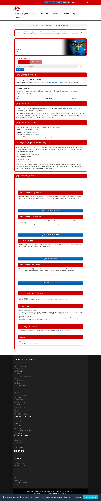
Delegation (18, 423)
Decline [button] (78, 497)
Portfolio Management (21, 395)
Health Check (18, 400)
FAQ (15, 478)
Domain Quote (19, 381)
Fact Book (17, 421)
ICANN (78, 196)
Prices (34, 14)
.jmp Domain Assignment (50, 211)
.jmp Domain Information (50, 235)
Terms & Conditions (21, 414)
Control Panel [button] (49, 2)
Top (15, 475)
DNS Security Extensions (22, 431)
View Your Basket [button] (63, 2)
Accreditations (19, 445)
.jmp (17, 96)
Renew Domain (19, 465)
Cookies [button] (67, 497)
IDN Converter (19, 373)
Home (17, 14)
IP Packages (18, 392)
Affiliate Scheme (19, 402)
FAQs (16, 412)
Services (65, 14)
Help (73, 14)
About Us (17, 440)
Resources (18, 433)
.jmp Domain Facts (50, 259)
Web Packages (19, 404)
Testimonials (18, 447)
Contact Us (19, 18)
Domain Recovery (20, 385)
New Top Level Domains (22, 376)
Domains (56, 14)
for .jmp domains (36, 135)
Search (20, 69)
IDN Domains (18, 371)
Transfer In (17, 397)
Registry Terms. (64, 330)
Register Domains (20, 366)
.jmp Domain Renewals (50, 283)
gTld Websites (47, 25)
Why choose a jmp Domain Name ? (29, 343)
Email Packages (19, 407)
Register (25, 14)
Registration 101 (19, 428)
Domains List (18, 369)
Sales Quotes (44, 14)
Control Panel (19, 463)
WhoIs (16, 409)
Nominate (36, 25)
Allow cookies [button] (91, 497)
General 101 (18, 426)
